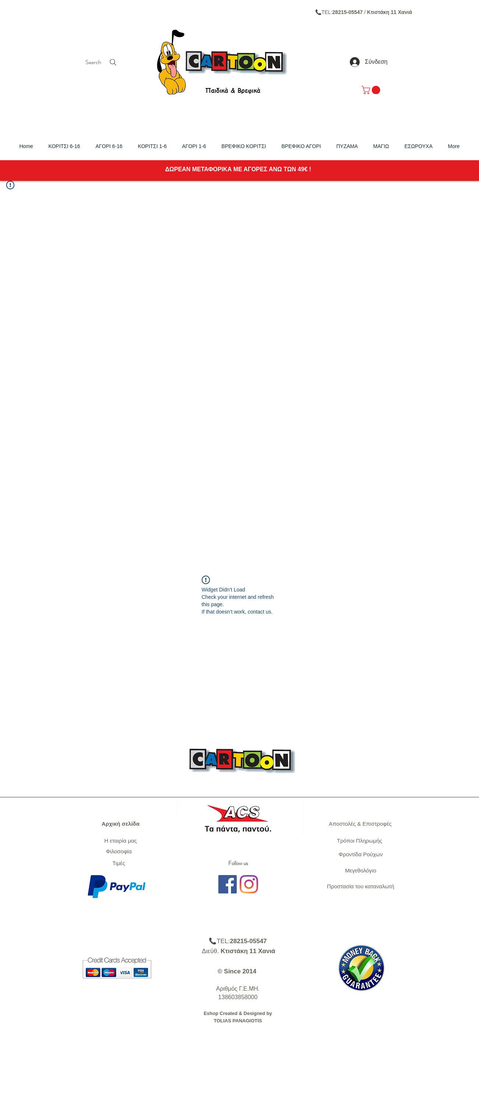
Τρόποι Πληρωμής (359, 840)
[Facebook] (227, 884)
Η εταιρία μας (120, 840)
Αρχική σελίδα (121, 824)
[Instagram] (249, 884)
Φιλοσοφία (118, 851)
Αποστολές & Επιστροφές (360, 824)
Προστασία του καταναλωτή (360, 886)
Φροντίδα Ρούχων (360, 854)
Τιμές (118, 863)
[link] (372, 90)
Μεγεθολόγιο (360, 870)
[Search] (102, 62)
